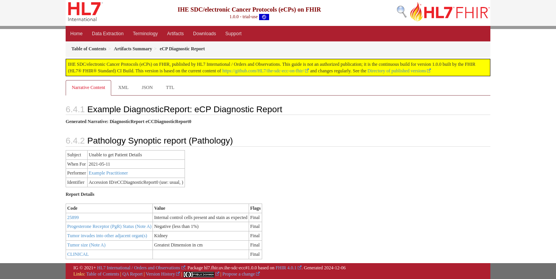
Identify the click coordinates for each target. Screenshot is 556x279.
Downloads (204, 33)
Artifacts (175, 33)
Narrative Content (88, 87)
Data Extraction (108, 33)
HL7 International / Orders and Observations (138, 267)
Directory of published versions (397, 71)
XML (123, 87)
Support (233, 33)
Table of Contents (102, 274)
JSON (147, 87)
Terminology (145, 33)
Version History (160, 274)
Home (76, 33)
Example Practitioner (108, 173)
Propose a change (238, 274)
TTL (170, 87)
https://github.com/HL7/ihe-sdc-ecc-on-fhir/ (263, 71)
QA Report (132, 274)
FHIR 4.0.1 (286, 267)
